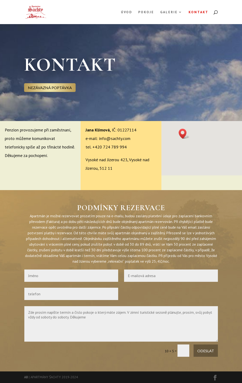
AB (26, 377)
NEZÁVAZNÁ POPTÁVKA (50, 87)
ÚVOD (126, 12)
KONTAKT (198, 12)
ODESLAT (205, 350)
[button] (184, 134)
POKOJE (146, 12)
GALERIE (169, 12)
